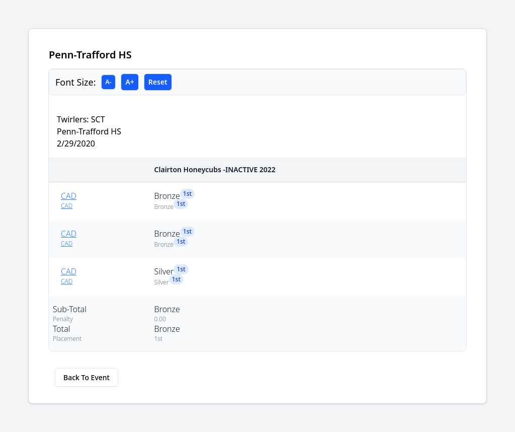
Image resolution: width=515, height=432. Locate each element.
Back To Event (86, 377)
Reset (157, 82)
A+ (129, 82)
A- (109, 82)
